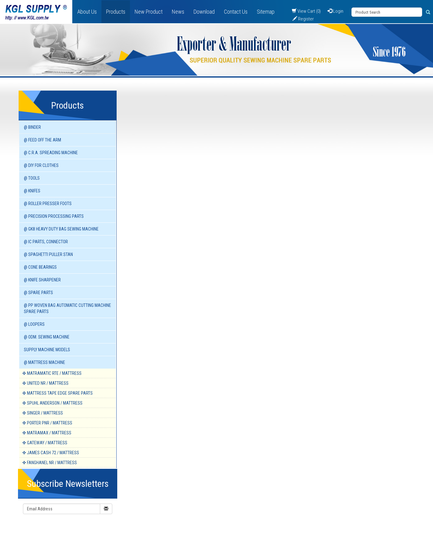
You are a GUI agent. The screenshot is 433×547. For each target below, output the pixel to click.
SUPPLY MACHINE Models (47, 349)
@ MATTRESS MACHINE (44, 362)
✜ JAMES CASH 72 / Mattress (50, 452)
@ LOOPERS (34, 324)
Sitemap (266, 11)
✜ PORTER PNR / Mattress (47, 422)
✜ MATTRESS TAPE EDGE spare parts (57, 393)
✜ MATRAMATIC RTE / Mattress (52, 373)
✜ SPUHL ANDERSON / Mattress (52, 403)
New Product (149, 11)
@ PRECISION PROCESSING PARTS (54, 216)
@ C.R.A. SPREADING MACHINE (51, 152)
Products (115, 11)
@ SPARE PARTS (38, 292)
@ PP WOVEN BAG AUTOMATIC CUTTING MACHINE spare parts (67, 308)
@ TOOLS (32, 178)
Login (335, 11)
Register (303, 19)
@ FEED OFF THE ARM (42, 139)
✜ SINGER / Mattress (42, 412)
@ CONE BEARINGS (40, 267)
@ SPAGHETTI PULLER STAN (48, 254)
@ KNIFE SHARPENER (42, 279)
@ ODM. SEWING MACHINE (46, 336)
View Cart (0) (306, 11)
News (178, 11)
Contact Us (236, 11)
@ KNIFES (32, 190)
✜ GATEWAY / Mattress (44, 442)
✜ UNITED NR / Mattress (45, 383)
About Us (87, 11)
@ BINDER (32, 127)
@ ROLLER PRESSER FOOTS (48, 203)
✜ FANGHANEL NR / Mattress (49, 462)
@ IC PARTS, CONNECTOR (46, 241)
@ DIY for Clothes (41, 165)
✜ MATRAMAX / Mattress (46, 432)
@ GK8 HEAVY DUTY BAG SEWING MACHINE (61, 228)
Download (204, 11)
